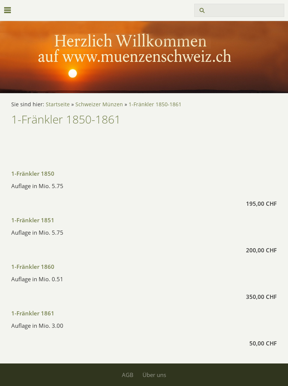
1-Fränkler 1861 (32, 313)
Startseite (58, 104)
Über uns (154, 374)
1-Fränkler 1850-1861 (155, 104)
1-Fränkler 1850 (32, 173)
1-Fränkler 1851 (32, 220)
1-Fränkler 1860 (32, 266)
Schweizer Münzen (99, 104)
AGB (128, 374)
